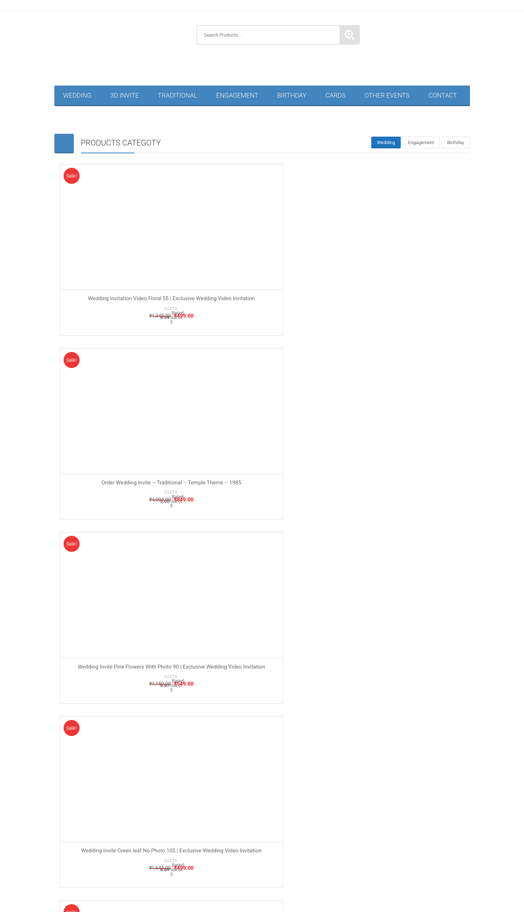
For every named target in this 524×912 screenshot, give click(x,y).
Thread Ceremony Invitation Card (123, 860)
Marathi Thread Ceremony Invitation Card (314, 860)
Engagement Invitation (295, 680)
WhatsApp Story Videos (288, 898)
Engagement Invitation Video (407, 796)
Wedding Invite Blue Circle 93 (123, 519)
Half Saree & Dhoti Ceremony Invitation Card (141, 809)
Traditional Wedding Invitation (404, 860)
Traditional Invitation (293, 690)
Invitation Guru (260, 760)
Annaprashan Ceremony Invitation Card (202, 783)
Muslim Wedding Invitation (308, 873)
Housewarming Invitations (117, 834)
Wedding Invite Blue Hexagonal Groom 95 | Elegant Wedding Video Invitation (400, 385)
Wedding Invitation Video (428, 885)
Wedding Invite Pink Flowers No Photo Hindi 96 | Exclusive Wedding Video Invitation (401, 522)
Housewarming (181, 690)
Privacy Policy (73, 699)
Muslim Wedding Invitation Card (354, 886)
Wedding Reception (231, 898)
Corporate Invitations (360, 822)
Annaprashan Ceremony (231, 822)
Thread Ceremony (310, 834)
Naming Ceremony (185, 699)
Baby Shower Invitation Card (345, 783)
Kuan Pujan (286, 809)
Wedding (77, 95)
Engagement (237, 95)
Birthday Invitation (184, 671)
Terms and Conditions (82, 690)
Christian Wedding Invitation (165, 873)
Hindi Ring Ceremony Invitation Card (203, 847)
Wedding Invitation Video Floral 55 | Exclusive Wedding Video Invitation (123, 248)
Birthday (292, 95)
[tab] (386, 142)
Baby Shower (179, 680)
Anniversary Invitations (279, 783)
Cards (335, 95)
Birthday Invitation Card (411, 783)
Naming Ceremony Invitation (245, 834)
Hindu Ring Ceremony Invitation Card (297, 847)
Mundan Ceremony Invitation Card (393, 809)
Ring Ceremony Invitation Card (118, 847)
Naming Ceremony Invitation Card (117, 821)
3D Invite (124, 95)
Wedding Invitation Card (440, 872)
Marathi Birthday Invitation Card (276, 796)
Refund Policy (73, 680)
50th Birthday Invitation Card (119, 796)
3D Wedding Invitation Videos (119, 783)
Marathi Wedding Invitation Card (271, 886)
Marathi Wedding (328, 809)
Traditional (177, 95)
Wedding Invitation (291, 671)
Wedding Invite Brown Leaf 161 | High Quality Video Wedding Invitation (262, 522)
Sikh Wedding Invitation (376, 873)
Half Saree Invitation (418, 822)
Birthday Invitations (345, 796)
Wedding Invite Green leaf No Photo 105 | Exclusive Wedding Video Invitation (123, 385)
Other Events (387, 95)
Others (350, 834)
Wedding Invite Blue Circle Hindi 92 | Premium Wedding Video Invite (262, 385)
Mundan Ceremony (180, 834)
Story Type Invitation (293, 699)
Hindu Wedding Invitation (238, 873)
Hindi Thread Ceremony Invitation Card (213, 860)
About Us (68, 671)
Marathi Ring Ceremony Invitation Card (394, 847)
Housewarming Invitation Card (230, 809)
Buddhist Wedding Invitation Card (107, 886)
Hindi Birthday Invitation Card (195, 796)
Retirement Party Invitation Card (402, 834)
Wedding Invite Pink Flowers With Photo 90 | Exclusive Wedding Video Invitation (400, 248)
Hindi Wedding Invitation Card (189, 886)
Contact (442, 95)
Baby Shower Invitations (297, 822)
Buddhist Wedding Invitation (90, 873)
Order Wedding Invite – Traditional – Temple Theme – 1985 (262, 248)
